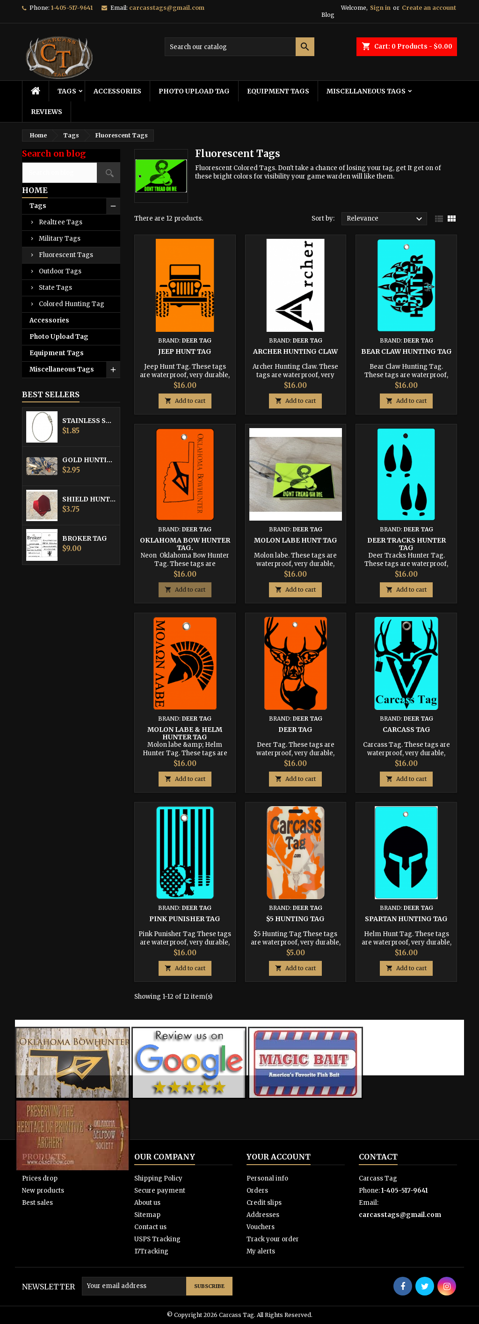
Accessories (117, 91)
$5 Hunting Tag (295, 919)
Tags (67, 91)
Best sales (37, 1203)
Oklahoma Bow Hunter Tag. (185, 544)
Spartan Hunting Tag (406, 919)
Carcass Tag (406, 729)
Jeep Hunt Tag (184, 351)
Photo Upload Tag (194, 91)
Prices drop (40, 1178)
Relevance (386, 219)
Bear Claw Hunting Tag (406, 351)
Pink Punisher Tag (184, 919)
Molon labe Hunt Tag (295, 540)
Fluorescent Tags (66, 255)
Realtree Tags (60, 222)
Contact (378, 1156)
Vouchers (261, 1227)
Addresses (263, 1215)
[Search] (239, 46)
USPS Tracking (157, 1239)
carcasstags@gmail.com (166, 7)
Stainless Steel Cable (89, 420)
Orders (257, 1191)
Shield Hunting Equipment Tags (89, 499)
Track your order (273, 1239)
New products (43, 1191)
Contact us (150, 1227)
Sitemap (147, 1215)
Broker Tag (84, 538)
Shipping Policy (158, 1178)
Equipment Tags (278, 91)
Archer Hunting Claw (295, 351)
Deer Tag (295, 729)
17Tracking (151, 1251)
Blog (327, 14)
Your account (279, 1156)
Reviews (46, 111)
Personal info (267, 1178)
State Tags (55, 288)
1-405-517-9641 (72, 7)
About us (147, 1203)
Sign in (380, 7)
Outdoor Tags (60, 271)
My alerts (261, 1251)
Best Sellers (51, 394)
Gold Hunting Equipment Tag (89, 460)
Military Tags (59, 239)
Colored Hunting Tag (71, 304)
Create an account (429, 7)
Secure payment (159, 1191)
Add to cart (185, 400)
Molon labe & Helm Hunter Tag (184, 733)
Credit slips (264, 1203)
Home (35, 190)
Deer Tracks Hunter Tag (406, 544)
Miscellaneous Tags (366, 91)
